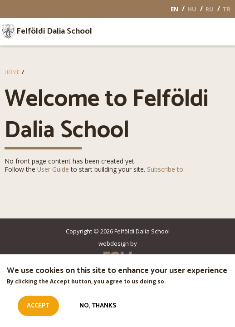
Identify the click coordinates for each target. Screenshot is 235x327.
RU (210, 9)
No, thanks (97, 309)
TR (226, 9)
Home (12, 72)
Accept (38, 309)
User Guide (53, 169)
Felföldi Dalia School (54, 32)
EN (174, 9)
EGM (117, 257)
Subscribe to (165, 169)
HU (191, 9)
